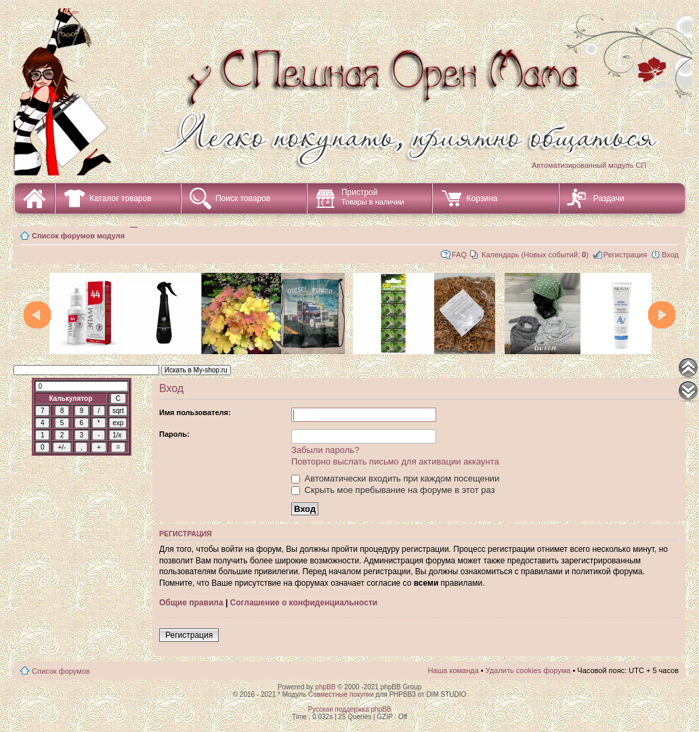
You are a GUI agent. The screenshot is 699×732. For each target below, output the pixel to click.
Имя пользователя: (195, 412)
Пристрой (372, 197)
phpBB (325, 687)
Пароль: (174, 434)
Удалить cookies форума (528, 670)
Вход (670, 255)
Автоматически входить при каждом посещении (395, 478)
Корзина (482, 198)
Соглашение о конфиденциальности (304, 602)
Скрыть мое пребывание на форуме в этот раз (393, 490)
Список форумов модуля (78, 236)
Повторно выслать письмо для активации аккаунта (395, 461)
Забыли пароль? (325, 450)
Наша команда (452, 670)
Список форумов (61, 671)
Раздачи (608, 198)
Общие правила (191, 602)
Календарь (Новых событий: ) (535, 255)
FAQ (459, 255)
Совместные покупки (341, 694)
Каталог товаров (120, 198)
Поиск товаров (242, 198)
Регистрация (625, 255)
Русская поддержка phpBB (349, 709)
